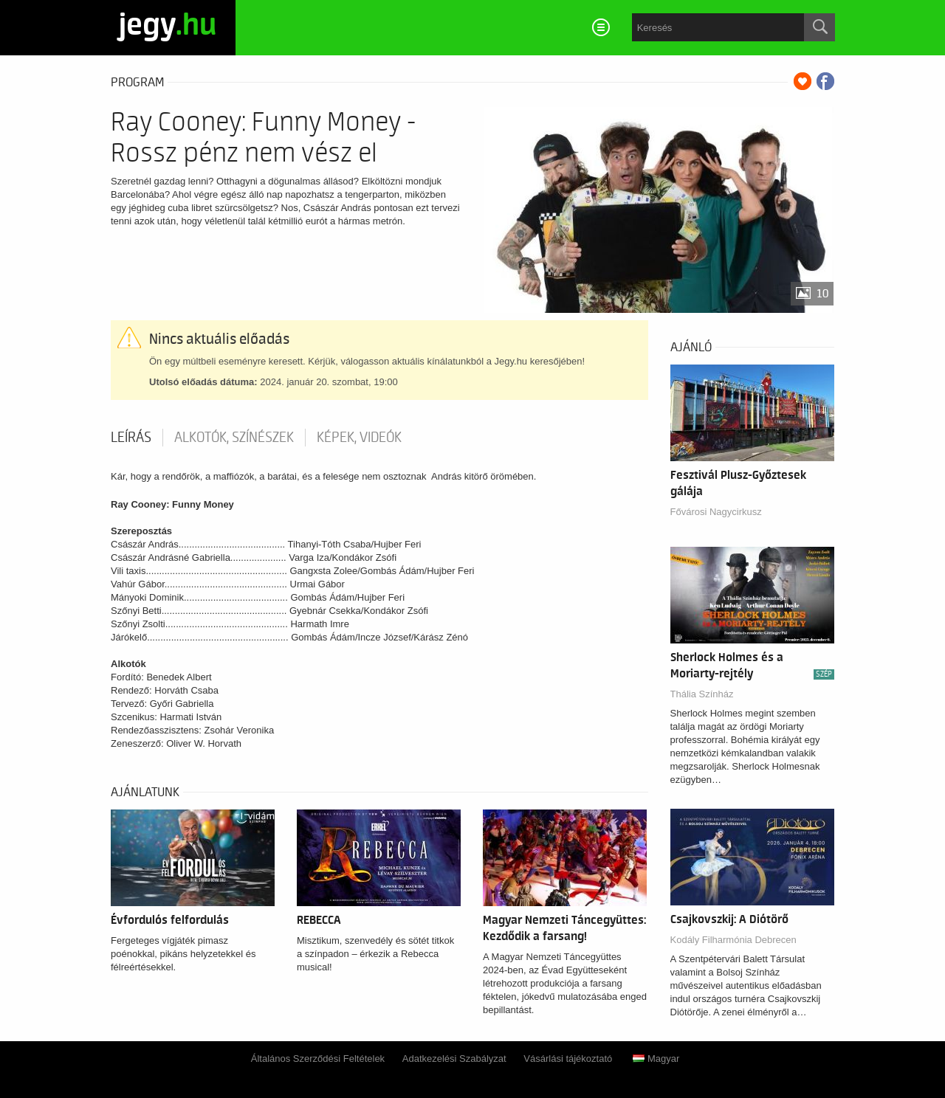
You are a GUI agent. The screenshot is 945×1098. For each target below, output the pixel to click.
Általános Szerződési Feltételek (318, 1058)
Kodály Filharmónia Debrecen (733, 939)
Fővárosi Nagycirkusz (716, 511)
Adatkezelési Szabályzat (454, 1058)
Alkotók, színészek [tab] (234, 437)
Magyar (656, 1058)
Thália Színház (702, 694)
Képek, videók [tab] (359, 437)
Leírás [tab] (131, 437)
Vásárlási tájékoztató (567, 1058)
